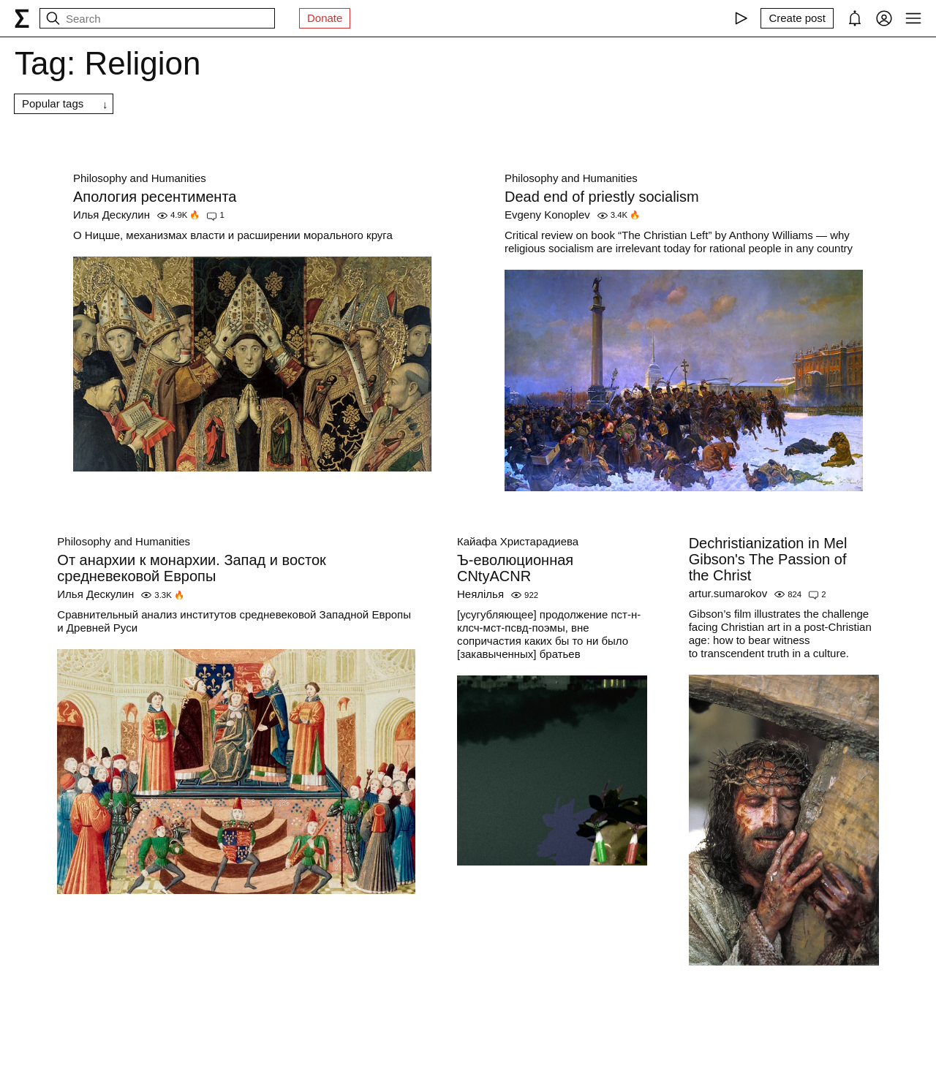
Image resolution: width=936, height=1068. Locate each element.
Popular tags (52, 103)
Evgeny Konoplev (547, 214)
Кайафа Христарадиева (517, 541)
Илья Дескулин (111, 214)
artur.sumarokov (728, 593)
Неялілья (480, 594)
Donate (324, 18)
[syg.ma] (22, 18)
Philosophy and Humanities (139, 178)
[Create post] (797, 18)
